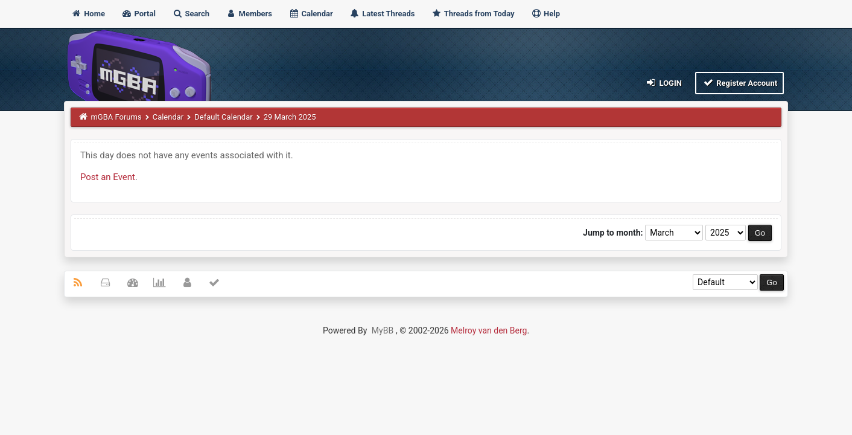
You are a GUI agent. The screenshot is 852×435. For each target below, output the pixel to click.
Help (545, 13)
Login (663, 82)
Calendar (310, 13)
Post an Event (107, 177)
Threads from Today (473, 13)
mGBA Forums (116, 116)
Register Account (739, 82)
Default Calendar (223, 116)
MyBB (382, 330)
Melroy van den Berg (489, 330)
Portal (138, 13)
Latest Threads (382, 13)
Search (190, 13)
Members (249, 13)
